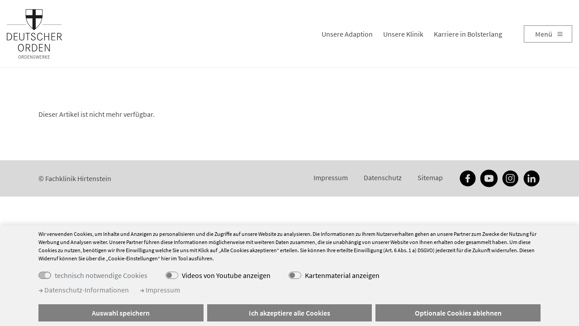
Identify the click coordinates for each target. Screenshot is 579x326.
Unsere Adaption (347, 33)
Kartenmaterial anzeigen (342, 275)
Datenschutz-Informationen (83, 289)
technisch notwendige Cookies (101, 275)
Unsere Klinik (403, 33)
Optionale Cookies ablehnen (458, 312)
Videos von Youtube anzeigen (226, 275)
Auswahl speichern (121, 312)
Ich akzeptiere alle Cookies (289, 312)
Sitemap (430, 177)
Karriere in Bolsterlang (468, 33)
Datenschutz (383, 177)
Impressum (330, 177)
